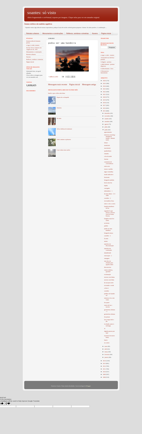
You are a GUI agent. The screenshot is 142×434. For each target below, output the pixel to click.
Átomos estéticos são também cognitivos (38, 24)
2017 (104, 105)
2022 (104, 91)
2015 (104, 111)
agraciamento (108, 132)
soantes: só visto (41, 12)
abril (106, 349)
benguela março (108, 233)
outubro (107, 118)
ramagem (106, 258)
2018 (104, 102)
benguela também (109, 180)
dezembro (107, 113)
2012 (104, 366)
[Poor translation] (7, 403)
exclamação (107, 274)
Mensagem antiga (89, 84)
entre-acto (107, 166)
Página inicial (106, 33)
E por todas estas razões (63, 150)
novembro (108, 116)
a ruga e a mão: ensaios (32, 45)
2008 (104, 377)
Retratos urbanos (32, 33)
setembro (107, 121)
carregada (107, 188)
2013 (104, 363)
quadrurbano (107, 151)
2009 (104, 374)
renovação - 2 (108, 255)
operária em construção (108, 249)
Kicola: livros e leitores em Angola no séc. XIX (34, 48)
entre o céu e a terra (109, 203)
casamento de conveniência (108, 162)
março (106, 142)
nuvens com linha (109, 280)
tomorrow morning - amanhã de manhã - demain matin (110, 137)
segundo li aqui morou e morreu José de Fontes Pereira (109, 213)
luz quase (106, 302)
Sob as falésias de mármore (64, 129)
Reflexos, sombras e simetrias (77, 33)
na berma (106, 223)
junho (106, 130)
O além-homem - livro (107, 68)
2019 (104, 100)
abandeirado (107, 253)
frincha (106, 159)
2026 (104, 80)
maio (106, 346)
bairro (105, 340)
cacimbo (106, 291)
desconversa (107, 267)
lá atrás (106, 238)
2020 (104, 97)
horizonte (106, 177)
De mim (59, 118)
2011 (104, 369)
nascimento (107, 148)
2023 (104, 89)
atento (106, 241)
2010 (104, 371)
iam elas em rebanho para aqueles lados (108, 262)
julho (106, 127)
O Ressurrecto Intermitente (105, 72)
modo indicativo (108, 174)
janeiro (107, 357)
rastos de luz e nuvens (108, 306)
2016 (104, 108)
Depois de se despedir (63, 97)
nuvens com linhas (109, 277)
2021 (104, 94)
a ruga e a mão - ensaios (107, 55)
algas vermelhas (108, 172)
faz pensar (107, 317)
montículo (107, 145)
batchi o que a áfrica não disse (56, 93)
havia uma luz (108, 183)
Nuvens (95, 33)
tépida (106, 185)
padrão (106, 226)
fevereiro (107, 354)
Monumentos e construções (52, 33)
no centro (106, 343)
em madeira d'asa (109, 201)
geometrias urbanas (109, 314)
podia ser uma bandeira (108, 229)
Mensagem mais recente (57, 84)
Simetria (59, 108)
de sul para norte (108, 282)
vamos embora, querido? (108, 270)
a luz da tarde (108, 156)
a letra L (106, 288)
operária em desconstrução (109, 244)
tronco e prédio (108, 169)
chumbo (106, 153)
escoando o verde (109, 285)
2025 (104, 83)
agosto (107, 124)
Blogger (88, 386)
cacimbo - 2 (107, 198)
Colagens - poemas (106, 62)
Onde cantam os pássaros (64, 139)
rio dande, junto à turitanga (109, 324)
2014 (104, 360)
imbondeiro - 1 (108, 191)
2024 (104, 86)
